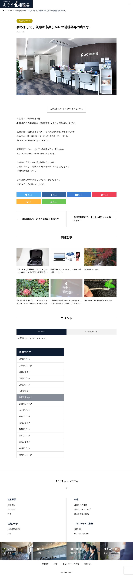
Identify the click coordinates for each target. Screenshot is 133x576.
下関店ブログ (24, 378)
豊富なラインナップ (82, 509)
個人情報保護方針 (81, 534)
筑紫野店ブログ (24, 21)
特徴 (9, 514)
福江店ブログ (24, 436)
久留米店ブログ (25, 404)
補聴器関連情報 (14, 529)
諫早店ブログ (24, 429)
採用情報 (11, 505)
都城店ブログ (24, 448)
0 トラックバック (91, 332)
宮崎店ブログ (24, 442)
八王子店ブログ (25, 366)
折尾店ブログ (24, 385)
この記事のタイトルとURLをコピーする (66, 109)
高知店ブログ (24, 372)
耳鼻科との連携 (80, 505)
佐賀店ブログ (24, 417)
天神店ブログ (24, 391)
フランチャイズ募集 (83, 524)
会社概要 (12, 499)
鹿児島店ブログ (25, 455)
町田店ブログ (24, 359)
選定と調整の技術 (81, 514)
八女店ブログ (24, 410)
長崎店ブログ (24, 423)
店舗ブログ (13, 524)
